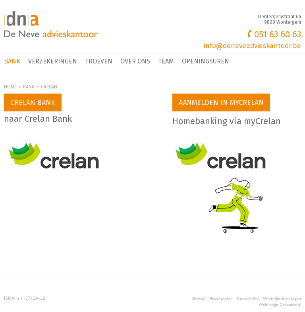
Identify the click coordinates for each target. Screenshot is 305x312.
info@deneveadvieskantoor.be (252, 46)
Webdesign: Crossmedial (280, 304)
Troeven (98, 61)
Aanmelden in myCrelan (221, 102)
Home (10, 87)
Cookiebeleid (248, 298)
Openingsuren (205, 61)
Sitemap (199, 298)
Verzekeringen (52, 61)
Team (166, 61)
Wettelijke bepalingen (282, 298)
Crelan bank (32, 102)
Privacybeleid (221, 298)
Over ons (135, 61)
